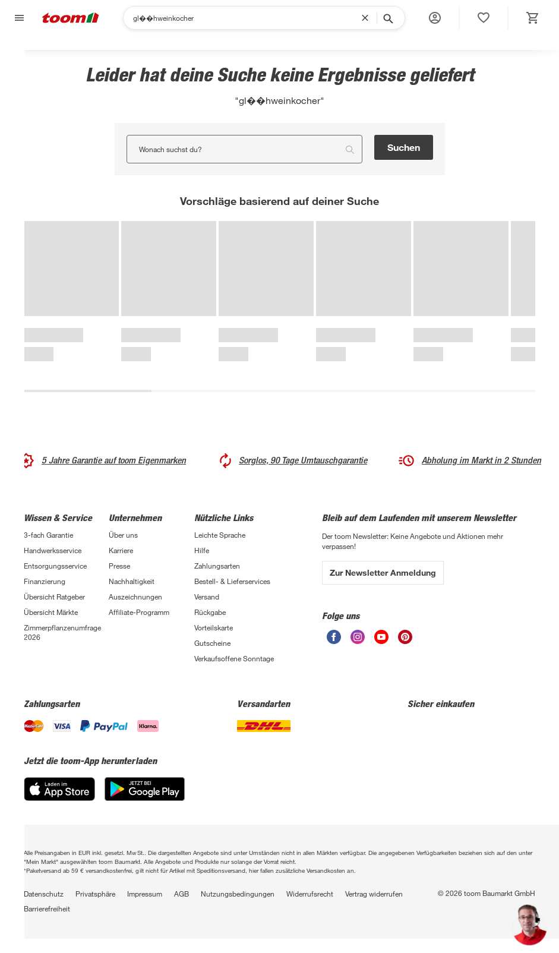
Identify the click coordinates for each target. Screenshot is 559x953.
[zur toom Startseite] (70, 17)
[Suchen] (247, 17)
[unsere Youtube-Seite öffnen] (381, 637)
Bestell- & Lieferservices (232, 581)
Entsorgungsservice (55, 565)
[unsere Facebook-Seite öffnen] (334, 637)
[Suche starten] (387, 17)
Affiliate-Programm (139, 612)
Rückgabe (210, 612)
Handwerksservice (52, 550)
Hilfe (201, 550)
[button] (435, 18)
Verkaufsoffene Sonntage (234, 658)
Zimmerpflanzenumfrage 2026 (62, 632)
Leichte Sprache (219, 534)
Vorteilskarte (213, 627)
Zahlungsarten (217, 565)
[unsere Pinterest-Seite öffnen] (405, 637)
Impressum (144, 893)
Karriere (121, 550)
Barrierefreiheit (47, 908)
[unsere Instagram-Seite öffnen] (357, 637)
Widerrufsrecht (309, 893)
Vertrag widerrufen (374, 893)
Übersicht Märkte (51, 612)
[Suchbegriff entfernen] (367, 17)
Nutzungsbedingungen (237, 893)
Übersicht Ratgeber (54, 596)
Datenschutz (44, 893)
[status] (483, 18)
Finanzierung (44, 581)
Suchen (403, 147)
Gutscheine (212, 643)
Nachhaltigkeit (131, 581)
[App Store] (59, 789)
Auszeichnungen (135, 596)
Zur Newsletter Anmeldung (383, 572)
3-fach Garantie (48, 534)
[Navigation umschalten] (18, 18)
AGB (181, 893)
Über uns (123, 534)
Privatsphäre (95, 893)
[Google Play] (145, 789)
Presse (119, 565)
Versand (206, 596)
